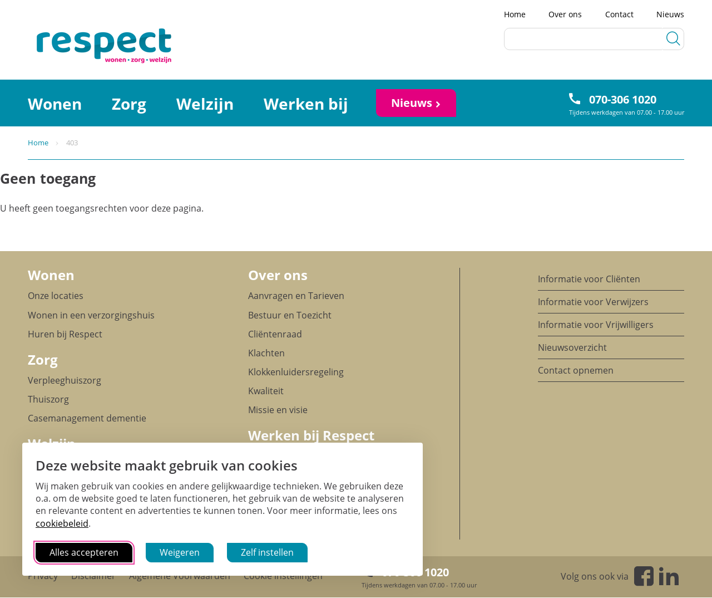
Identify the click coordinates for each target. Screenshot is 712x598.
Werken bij (306, 103)
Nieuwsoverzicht (572, 347)
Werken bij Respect (311, 435)
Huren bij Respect (65, 334)
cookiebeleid (62, 523)
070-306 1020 (622, 99)
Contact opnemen (576, 370)
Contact (619, 14)
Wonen (55, 103)
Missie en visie (278, 410)
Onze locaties (55, 296)
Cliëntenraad (275, 334)
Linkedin (669, 576)
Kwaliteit (266, 391)
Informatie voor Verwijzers (593, 302)
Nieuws (670, 14)
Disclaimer (93, 576)
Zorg (129, 103)
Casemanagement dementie (87, 418)
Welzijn (205, 103)
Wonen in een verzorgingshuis (91, 315)
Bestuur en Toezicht (290, 315)
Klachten (266, 353)
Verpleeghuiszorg (64, 380)
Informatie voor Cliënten (589, 279)
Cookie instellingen (283, 576)
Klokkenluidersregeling (296, 372)
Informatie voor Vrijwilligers (596, 324)
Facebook (644, 576)
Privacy (43, 576)
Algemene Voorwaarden (179, 576)
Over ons (565, 14)
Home (515, 14)
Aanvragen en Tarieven (296, 296)
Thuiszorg (48, 399)
